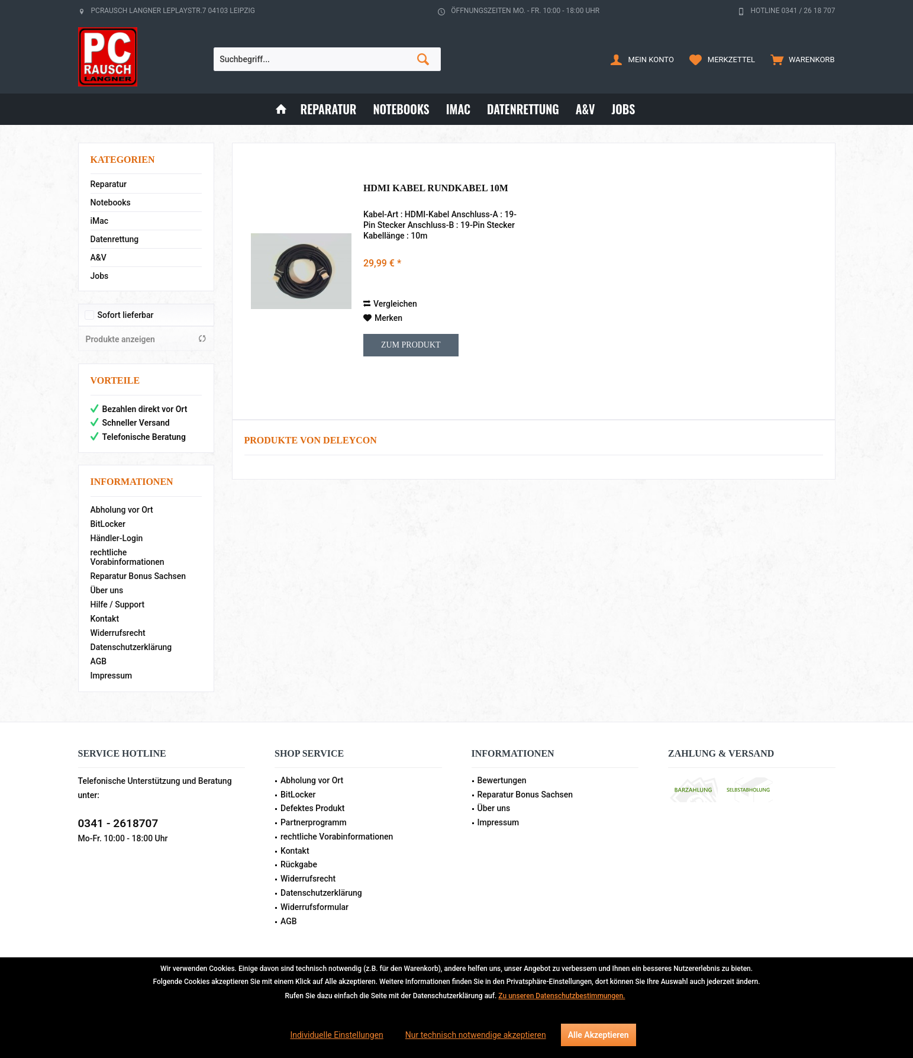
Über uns (107, 590)
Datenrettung (115, 239)
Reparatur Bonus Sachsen (138, 576)
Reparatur (109, 184)
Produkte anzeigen (146, 339)
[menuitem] (799, 59)
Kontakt (105, 618)
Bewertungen (502, 780)
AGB (99, 661)
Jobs (100, 276)
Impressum (112, 675)
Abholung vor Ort (122, 509)
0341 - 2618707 (118, 823)
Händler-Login (117, 538)
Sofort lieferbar (126, 315)
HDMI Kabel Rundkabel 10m (435, 188)
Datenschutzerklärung (131, 647)
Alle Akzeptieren (598, 1035)
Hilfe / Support (118, 604)
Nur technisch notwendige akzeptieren (475, 1035)
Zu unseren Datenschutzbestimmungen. (561, 996)
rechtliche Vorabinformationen (127, 557)
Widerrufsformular (314, 907)
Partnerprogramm (313, 822)
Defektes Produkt (312, 808)
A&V (99, 257)
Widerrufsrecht (118, 633)
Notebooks (111, 202)
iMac (100, 221)
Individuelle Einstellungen (336, 1035)
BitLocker (108, 524)
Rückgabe (298, 864)
